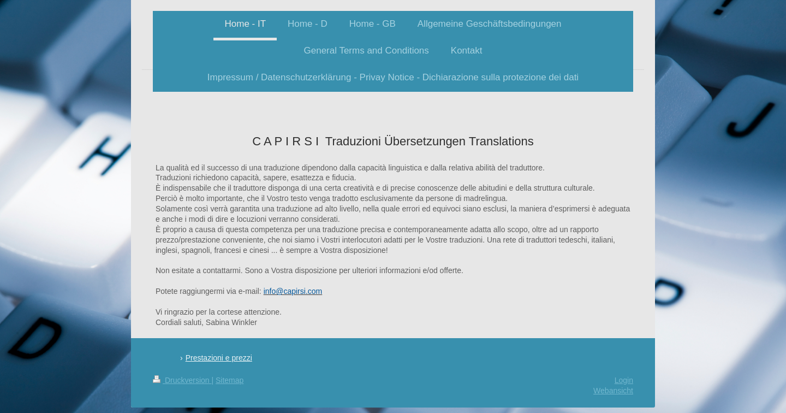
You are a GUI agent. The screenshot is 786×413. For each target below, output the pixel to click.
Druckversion (182, 380)
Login (624, 380)
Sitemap (229, 380)
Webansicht (613, 390)
